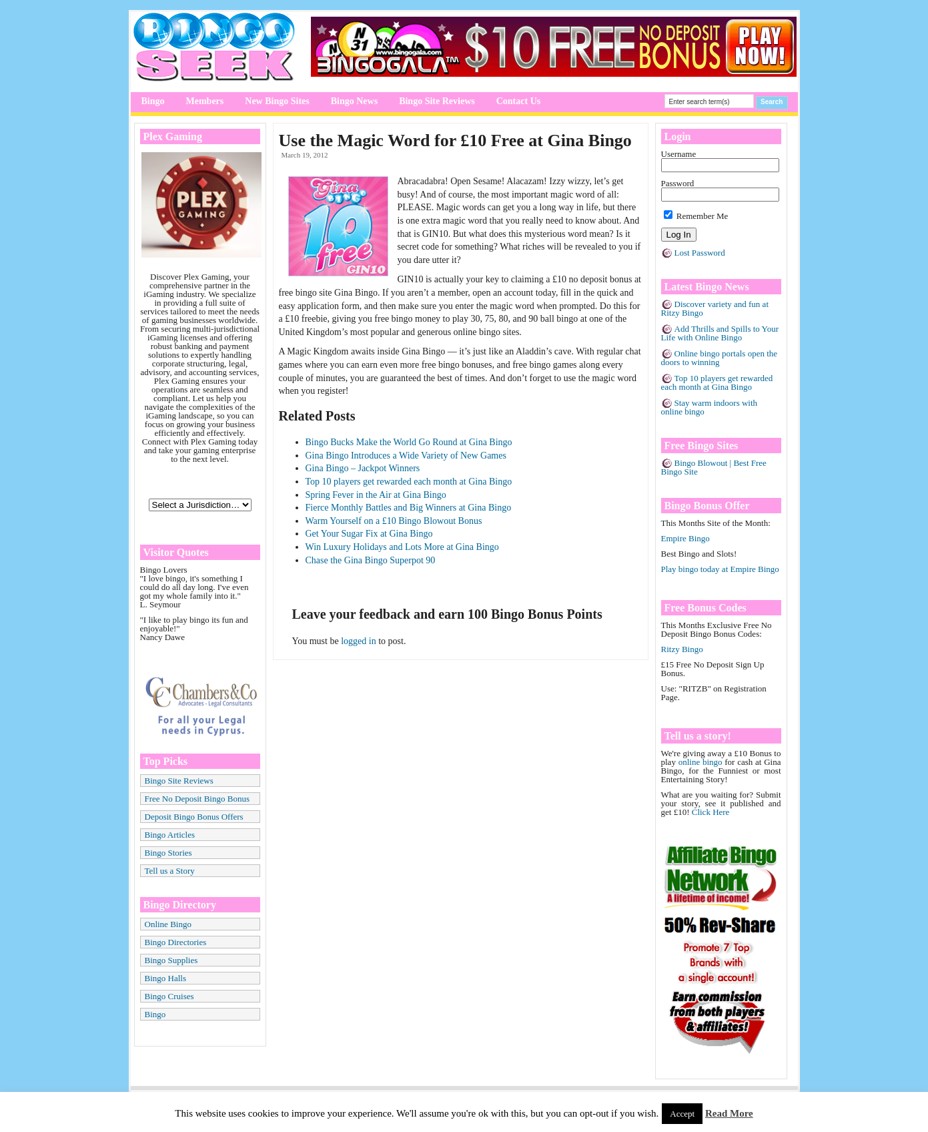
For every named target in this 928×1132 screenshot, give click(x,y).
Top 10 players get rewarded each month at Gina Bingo (409, 482)
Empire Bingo (685, 538)
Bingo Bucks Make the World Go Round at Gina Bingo (409, 442)
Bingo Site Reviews (437, 101)
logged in (358, 641)
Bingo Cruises (169, 996)
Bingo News (354, 101)
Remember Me (696, 216)
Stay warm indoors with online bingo (709, 407)
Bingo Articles (170, 835)
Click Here (711, 812)
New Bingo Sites (277, 101)
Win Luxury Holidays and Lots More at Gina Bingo (402, 547)
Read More (729, 1113)
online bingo (700, 762)
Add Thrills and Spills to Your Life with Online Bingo (720, 333)
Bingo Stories (168, 853)
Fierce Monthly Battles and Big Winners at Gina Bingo (409, 508)
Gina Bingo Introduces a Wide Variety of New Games (406, 456)
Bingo (153, 101)
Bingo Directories (176, 942)
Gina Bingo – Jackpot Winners (363, 468)
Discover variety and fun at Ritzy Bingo (715, 308)
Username (679, 154)
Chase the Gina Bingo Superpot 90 (371, 560)
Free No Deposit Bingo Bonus (197, 799)
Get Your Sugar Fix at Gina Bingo (369, 534)
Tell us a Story (170, 871)
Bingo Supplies (171, 960)
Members (205, 101)
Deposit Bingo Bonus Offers (194, 817)
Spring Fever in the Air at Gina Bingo (376, 495)
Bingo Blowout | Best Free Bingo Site (714, 467)
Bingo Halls (165, 978)
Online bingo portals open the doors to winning (719, 357)
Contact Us (518, 101)
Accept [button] (682, 1114)
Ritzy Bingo (682, 649)
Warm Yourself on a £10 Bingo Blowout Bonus (394, 521)
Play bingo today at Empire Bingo (720, 569)
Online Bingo (168, 924)
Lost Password (699, 253)
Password (677, 183)
